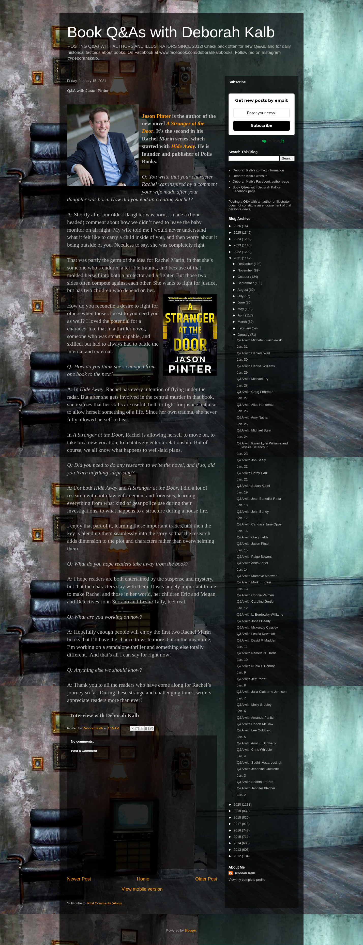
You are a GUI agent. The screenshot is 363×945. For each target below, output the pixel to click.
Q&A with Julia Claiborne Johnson (261, 692)
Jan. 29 (242, 372)
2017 (238, 824)
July (241, 296)
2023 (238, 245)
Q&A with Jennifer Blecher (256, 788)
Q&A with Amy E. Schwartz (256, 743)
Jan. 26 (242, 411)
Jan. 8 (241, 685)
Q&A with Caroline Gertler (256, 601)
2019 (238, 811)
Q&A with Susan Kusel (253, 486)
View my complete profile (247, 880)
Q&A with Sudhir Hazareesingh (259, 762)
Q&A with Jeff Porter (251, 679)
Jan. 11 (242, 647)
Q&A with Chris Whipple (254, 749)
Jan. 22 (242, 466)
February (245, 328)
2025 (238, 232)
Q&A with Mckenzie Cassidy (257, 627)
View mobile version (142, 889)
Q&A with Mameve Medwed (257, 576)
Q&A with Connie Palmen (255, 595)
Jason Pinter (156, 116)
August (243, 290)
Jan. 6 (241, 711)
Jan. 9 (241, 672)
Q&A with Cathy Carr (252, 473)
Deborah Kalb (244, 873)
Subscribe (262, 125)
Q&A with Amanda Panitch (256, 717)
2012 (238, 856)
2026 (238, 226)
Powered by (261, 141)
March (243, 322)
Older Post (206, 879)
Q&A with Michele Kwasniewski (259, 340)
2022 (238, 252)
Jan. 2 (241, 795)
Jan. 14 (242, 569)
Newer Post (79, 879)
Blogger (190, 930)
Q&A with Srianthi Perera (255, 782)
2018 (238, 817)
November (246, 270)
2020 (238, 804)
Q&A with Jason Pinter (253, 544)
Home (143, 879)
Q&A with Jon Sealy (251, 460)
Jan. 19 (242, 492)
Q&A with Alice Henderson (256, 405)
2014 (238, 843)
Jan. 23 (242, 454)
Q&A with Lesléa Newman (256, 634)
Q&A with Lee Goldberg (254, 730)
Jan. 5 (241, 737)
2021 (238, 258)
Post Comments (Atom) (104, 903)
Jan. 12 (242, 608)
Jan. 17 (242, 518)
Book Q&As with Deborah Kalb (171, 32)
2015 (238, 837)
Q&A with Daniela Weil (253, 353)
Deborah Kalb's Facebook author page (261, 181)
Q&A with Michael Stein (254, 430)
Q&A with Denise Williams (256, 366)
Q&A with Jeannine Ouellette (258, 769)
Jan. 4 (241, 756)
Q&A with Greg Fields (252, 537)
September (246, 283)
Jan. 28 (242, 385)
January (244, 335)
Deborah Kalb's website (250, 176)
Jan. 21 (242, 479)
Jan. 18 (242, 505)
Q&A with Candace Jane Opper (260, 524)
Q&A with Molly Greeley (254, 705)
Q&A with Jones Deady (253, 621)
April (241, 315)
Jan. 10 (242, 660)
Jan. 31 (242, 346)
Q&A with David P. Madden (256, 640)
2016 (238, 830)
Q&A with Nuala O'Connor (256, 666)
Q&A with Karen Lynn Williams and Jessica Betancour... (262, 445)
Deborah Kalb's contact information (258, 170)
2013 (238, 850)
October (244, 277)
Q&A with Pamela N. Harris (256, 653)
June (242, 302)
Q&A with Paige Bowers (254, 556)
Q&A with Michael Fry (252, 379)
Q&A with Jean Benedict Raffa (259, 499)
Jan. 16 (242, 531)
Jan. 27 (242, 398)
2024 (238, 239)
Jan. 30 (242, 359)
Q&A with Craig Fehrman (255, 392)
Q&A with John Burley (253, 512)
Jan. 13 (242, 589)
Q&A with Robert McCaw (255, 724)
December (246, 264)
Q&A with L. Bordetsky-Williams (260, 614)
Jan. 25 (242, 424)
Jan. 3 (241, 775)
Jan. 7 (241, 698)
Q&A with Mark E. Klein (254, 582)
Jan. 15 (242, 550)
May (241, 309)
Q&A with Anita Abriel (252, 563)
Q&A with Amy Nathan (253, 417)
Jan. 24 (242, 437)
